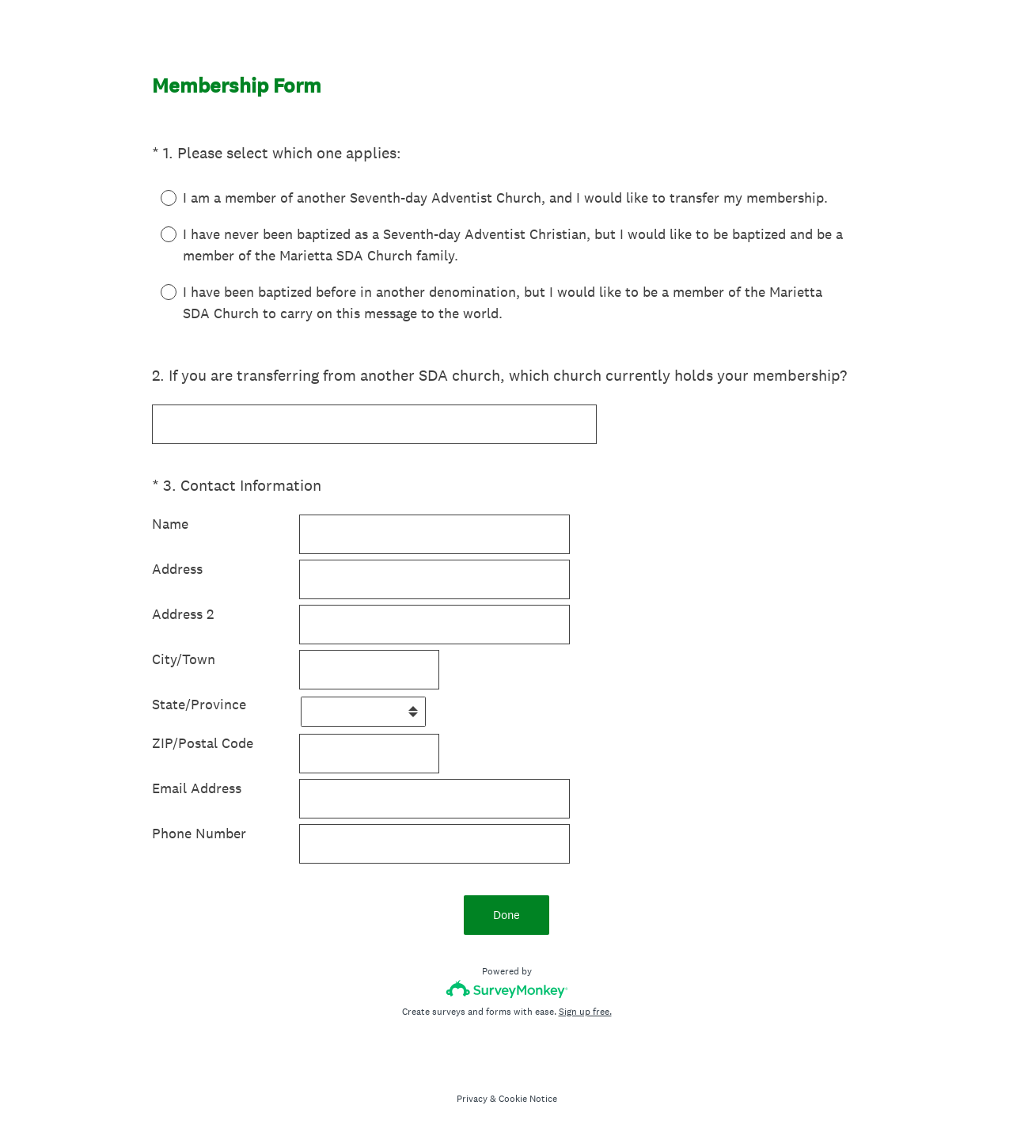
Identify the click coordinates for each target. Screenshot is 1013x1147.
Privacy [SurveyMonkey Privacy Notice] (472, 1098)
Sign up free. (585, 1011)
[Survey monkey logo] (507, 989)
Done (506, 914)
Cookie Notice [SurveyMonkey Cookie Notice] (528, 1098)
